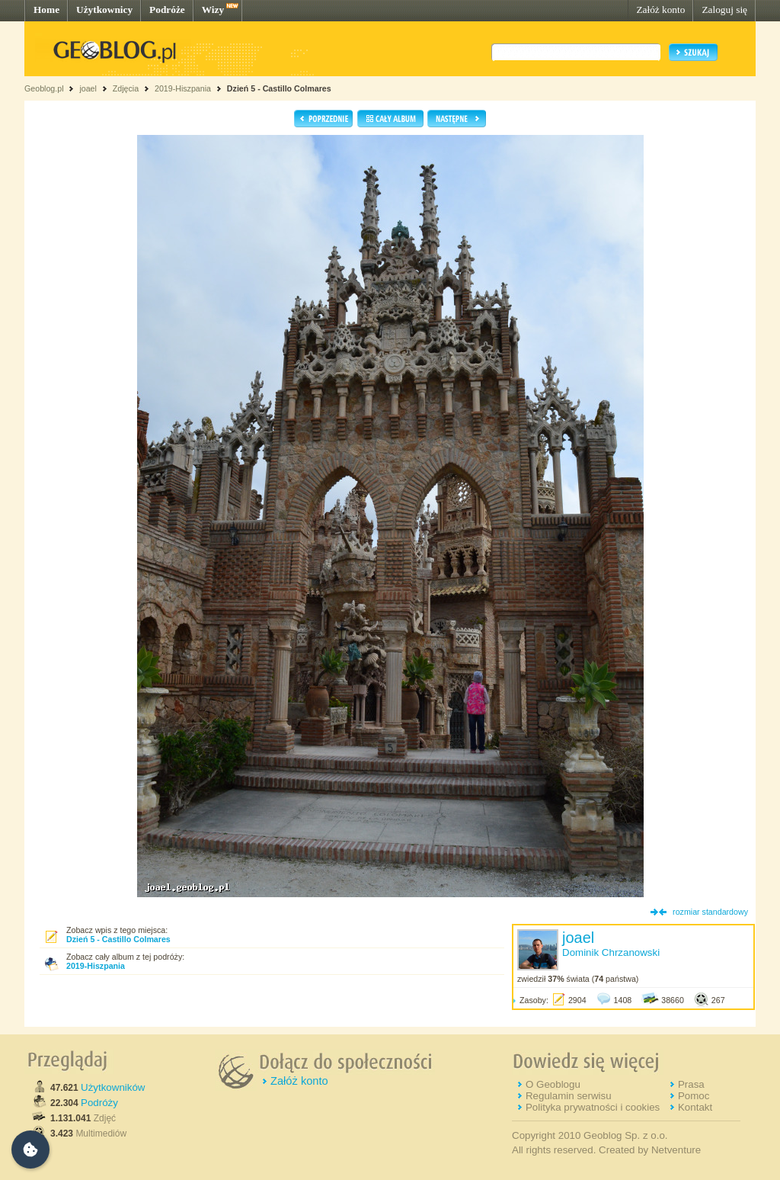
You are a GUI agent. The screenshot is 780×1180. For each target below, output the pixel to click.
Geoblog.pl (44, 88)
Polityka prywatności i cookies (593, 1107)
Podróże (167, 9)
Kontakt (695, 1107)
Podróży (99, 1102)
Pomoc (693, 1095)
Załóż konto (660, 9)
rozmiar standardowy (710, 911)
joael (88, 88)
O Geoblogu (553, 1084)
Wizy (213, 9)
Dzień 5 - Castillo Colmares (279, 88)
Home (46, 9)
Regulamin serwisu (569, 1095)
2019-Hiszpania (183, 88)
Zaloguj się (724, 9)
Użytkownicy (104, 9)
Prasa (691, 1084)
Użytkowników (113, 1087)
